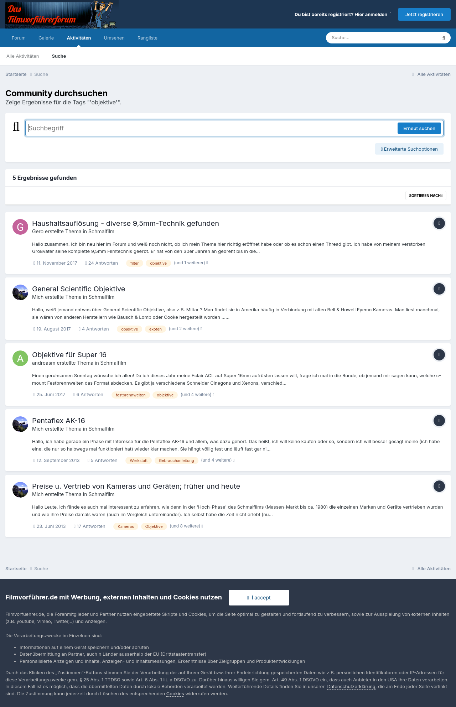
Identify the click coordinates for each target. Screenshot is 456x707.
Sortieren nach (426, 195)
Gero (37, 231)
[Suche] (367, 37)
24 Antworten (101, 263)
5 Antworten (103, 460)
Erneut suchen (419, 128)
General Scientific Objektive (78, 289)
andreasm (44, 363)
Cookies (175, 693)
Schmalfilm (101, 231)
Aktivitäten (79, 41)
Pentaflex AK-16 (58, 420)
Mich (37, 297)
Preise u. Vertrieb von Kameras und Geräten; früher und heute (136, 486)
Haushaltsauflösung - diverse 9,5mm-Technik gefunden (125, 223)
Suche (59, 56)
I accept (259, 597)
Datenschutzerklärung (351, 686)
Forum (19, 38)
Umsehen (114, 38)
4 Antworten (94, 329)
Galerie (46, 38)
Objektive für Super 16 (69, 354)
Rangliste (147, 38)
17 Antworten (89, 526)
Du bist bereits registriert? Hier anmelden (343, 14)
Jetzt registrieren (424, 14)
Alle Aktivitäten (22, 56)
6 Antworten (88, 394)
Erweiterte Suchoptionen (409, 149)
